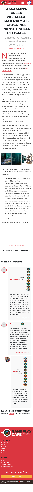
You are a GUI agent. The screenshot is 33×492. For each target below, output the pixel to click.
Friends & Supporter (7, 466)
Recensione (4, 442)
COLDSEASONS (15, 279)
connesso (12, 413)
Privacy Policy (5, 462)
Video (3, 444)
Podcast (3, 450)
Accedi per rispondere (22, 318)
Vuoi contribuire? (6, 464)
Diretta (3, 452)
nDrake (15, 371)
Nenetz (12, 324)
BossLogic (27, 63)
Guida (3, 448)
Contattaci (16, 476)
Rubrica (3, 446)
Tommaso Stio (19, 48)
